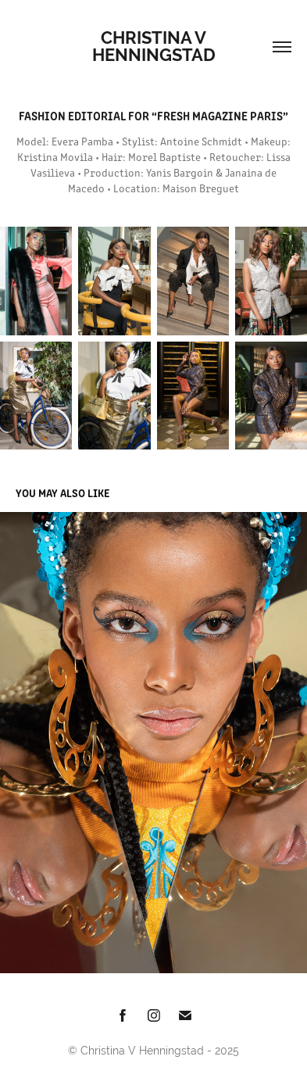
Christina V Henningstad (154, 46)
